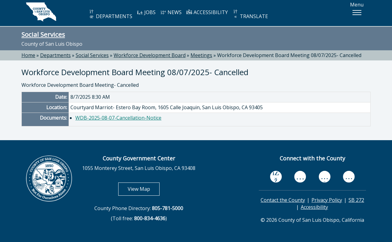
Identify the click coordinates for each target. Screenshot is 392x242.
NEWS (171, 12)
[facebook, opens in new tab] (276, 176)
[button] (356, 12)
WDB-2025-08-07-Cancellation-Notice (118, 117)
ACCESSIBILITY (207, 12)
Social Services (43, 34)
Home (28, 55)
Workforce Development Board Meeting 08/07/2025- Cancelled (289, 55)
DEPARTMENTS (110, 14)
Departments (55, 55)
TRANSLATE (250, 14)
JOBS (146, 12)
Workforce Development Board (150, 55)
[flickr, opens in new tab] (325, 176)
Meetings (201, 55)
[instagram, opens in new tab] (349, 176)
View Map (144, 188)
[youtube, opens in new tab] (300, 176)
